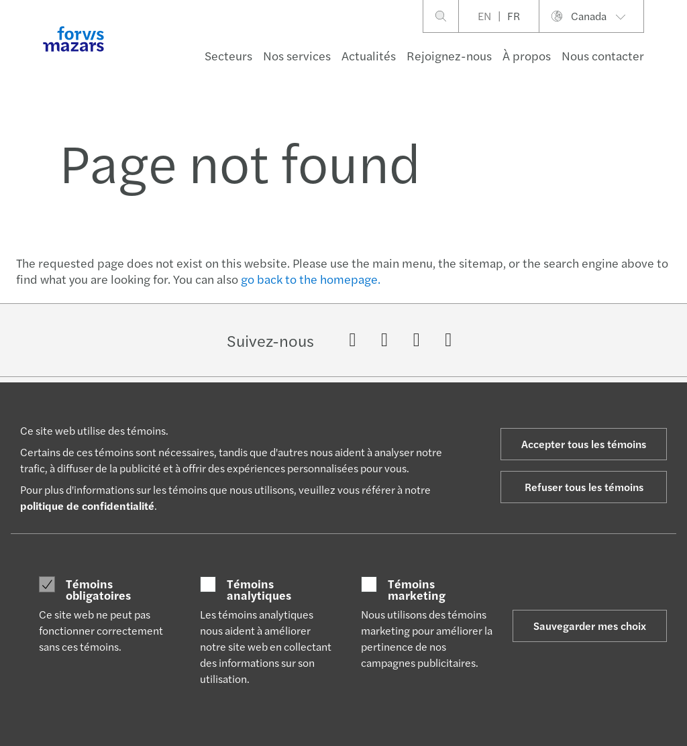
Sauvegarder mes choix (589, 625)
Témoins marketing (416, 589)
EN (484, 15)
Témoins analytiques (259, 589)
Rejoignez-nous (449, 55)
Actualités (368, 55)
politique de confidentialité (87, 505)
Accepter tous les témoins (583, 443)
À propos (527, 55)
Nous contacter (603, 55)
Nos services (297, 55)
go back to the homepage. (310, 278)
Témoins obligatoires (98, 589)
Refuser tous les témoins (584, 486)
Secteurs (228, 55)
